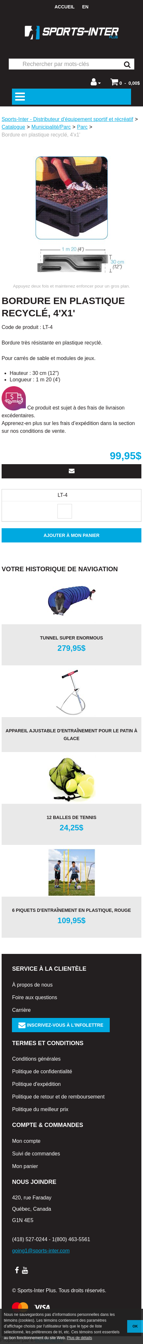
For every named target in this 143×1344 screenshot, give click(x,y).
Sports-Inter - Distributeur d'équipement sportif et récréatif (67, 119)
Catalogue (13, 127)
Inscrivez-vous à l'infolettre (60, 1025)
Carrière (21, 1010)
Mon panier (25, 1166)
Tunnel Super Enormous (71, 637)
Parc (82, 127)
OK (135, 1326)
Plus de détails (79, 1338)
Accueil (65, 6)
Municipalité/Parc (51, 127)
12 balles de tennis (71, 817)
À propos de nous (32, 985)
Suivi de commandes (36, 1153)
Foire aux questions (34, 997)
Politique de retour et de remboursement (58, 1096)
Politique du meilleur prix (40, 1109)
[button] (125, 82)
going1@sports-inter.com (40, 1250)
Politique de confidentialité (42, 1071)
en (85, 6)
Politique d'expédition (36, 1084)
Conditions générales (36, 1059)
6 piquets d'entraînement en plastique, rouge (71, 910)
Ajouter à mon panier (71, 535)
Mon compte (26, 1141)
